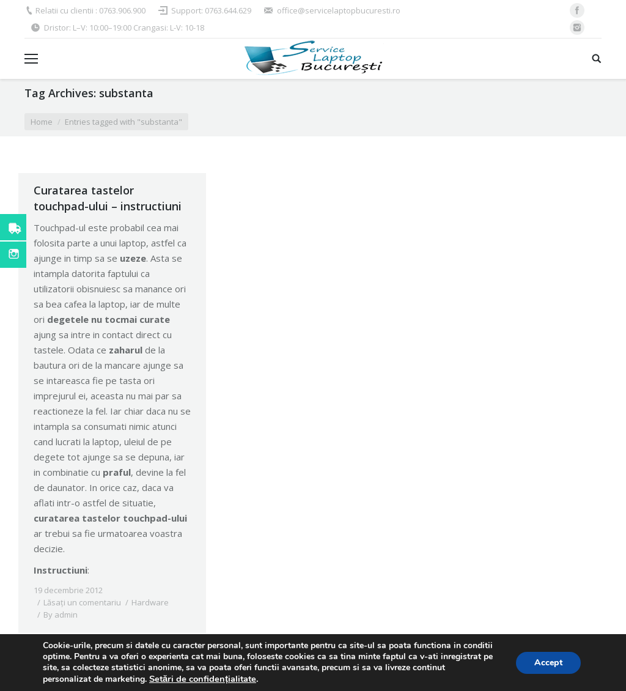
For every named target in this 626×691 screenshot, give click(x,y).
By (60, 614)
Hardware (150, 602)
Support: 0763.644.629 (211, 10)
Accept (548, 662)
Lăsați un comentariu (82, 602)
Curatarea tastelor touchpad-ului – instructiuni (108, 198)
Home (42, 121)
